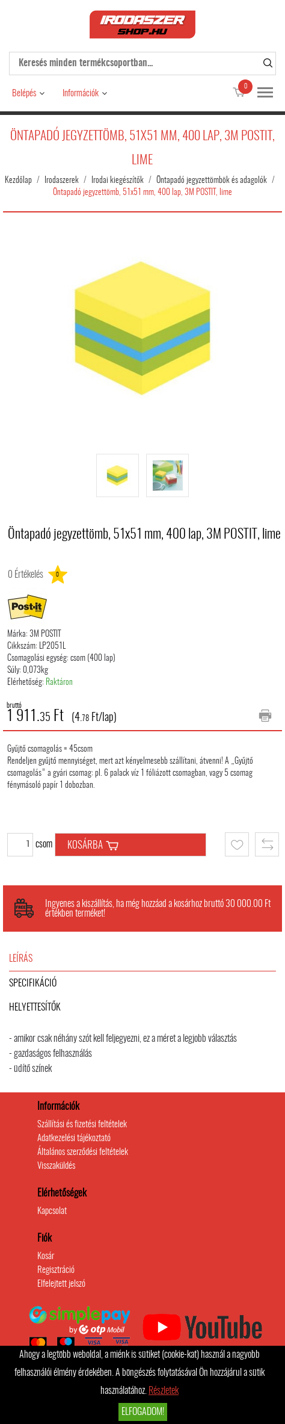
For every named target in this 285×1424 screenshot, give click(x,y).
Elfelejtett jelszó (61, 1284)
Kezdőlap (18, 180)
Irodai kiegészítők (117, 180)
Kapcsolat (52, 1211)
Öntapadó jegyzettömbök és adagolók (211, 180)
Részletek (164, 1391)
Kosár (45, 1256)
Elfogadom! (142, 1412)
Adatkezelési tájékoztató (74, 1138)
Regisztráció (56, 1270)
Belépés (24, 93)
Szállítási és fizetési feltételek (82, 1124)
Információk (81, 93)
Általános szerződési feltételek (82, 1152)
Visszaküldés (56, 1166)
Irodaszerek (61, 180)
